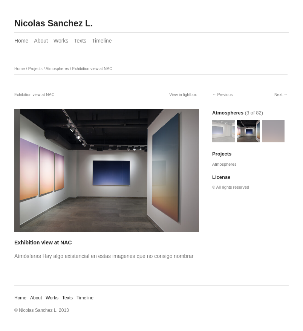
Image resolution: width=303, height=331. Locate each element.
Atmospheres (57, 68)
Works (61, 41)
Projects (35, 68)
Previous (225, 94)
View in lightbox (183, 94)
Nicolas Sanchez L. (53, 23)
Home (21, 41)
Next (278, 94)
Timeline (102, 41)
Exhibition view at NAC (92, 68)
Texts (80, 41)
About (41, 41)
